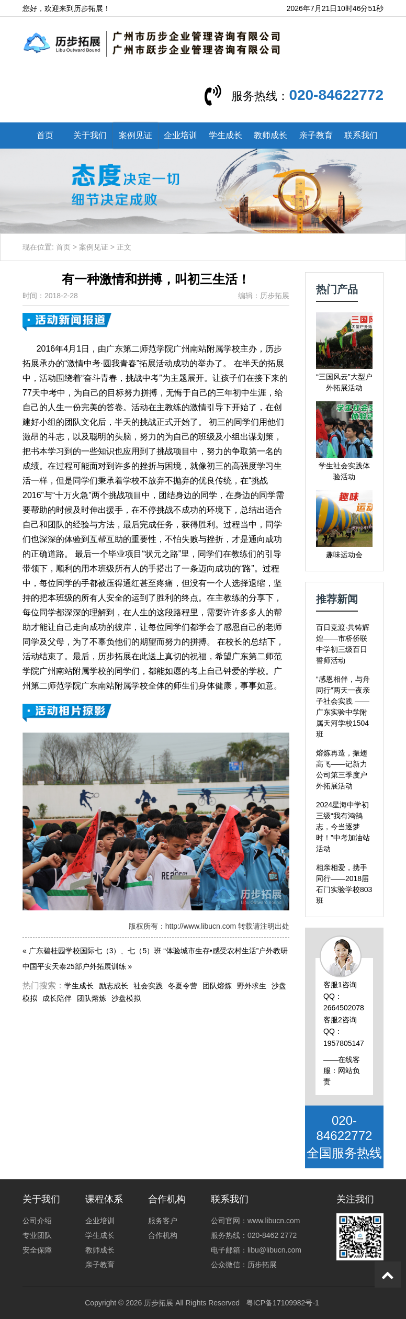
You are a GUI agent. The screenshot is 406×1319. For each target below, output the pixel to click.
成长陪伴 (57, 998)
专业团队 (37, 1235)
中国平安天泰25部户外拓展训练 (74, 966)
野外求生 (251, 986)
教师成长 (270, 135)
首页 (45, 135)
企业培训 (180, 135)
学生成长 (225, 135)
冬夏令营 (182, 986)
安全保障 (37, 1250)
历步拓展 (158, 1303)
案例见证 (135, 135)
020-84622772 (336, 95)
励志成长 (113, 986)
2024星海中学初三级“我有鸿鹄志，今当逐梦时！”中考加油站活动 (343, 827)
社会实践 (148, 986)
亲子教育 (316, 135)
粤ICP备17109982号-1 (282, 1303)
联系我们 (361, 135)
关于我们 (90, 135)
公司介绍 (37, 1220)
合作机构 (162, 1235)
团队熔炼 (217, 986)
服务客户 (162, 1220)
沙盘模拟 (126, 998)
